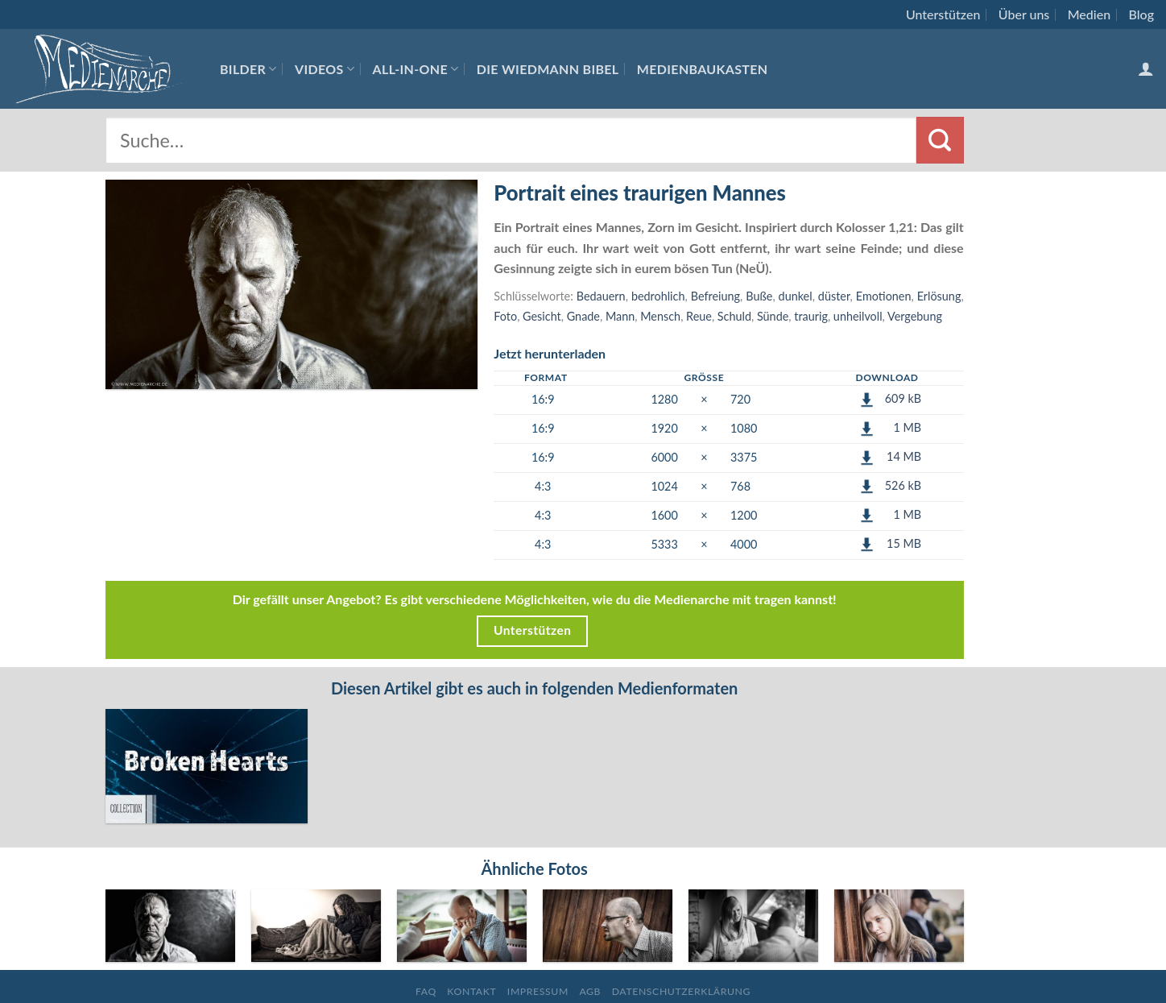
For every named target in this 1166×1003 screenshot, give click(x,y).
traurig (811, 316)
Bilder (248, 69)
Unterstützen (943, 14)
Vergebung (914, 316)
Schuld (734, 316)
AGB (590, 939)
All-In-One (416, 69)
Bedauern (601, 296)
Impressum (538, 939)
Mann (620, 316)
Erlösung (939, 296)
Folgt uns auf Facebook (582, 963)
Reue (699, 316)
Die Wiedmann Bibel (548, 69)
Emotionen (884, 296)
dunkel (795, 296)
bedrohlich (658, 296)
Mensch (660, 316)
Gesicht (542, 316)
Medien (1089, 14)
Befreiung (715, 296)
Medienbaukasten (702, 69)
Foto (505, 316)
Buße (759, 296)
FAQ (426, 939)
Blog (1141, 14)
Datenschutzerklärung (681, 939)
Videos (324, 69)
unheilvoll (858, 316)
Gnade (583, 316)
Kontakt (471, 939)
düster (834, 296)
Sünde (772, 316)
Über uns (1024, 14)
